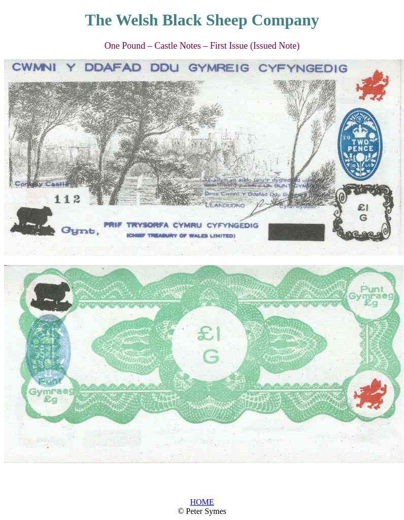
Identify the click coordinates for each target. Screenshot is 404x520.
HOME (202, 502)
